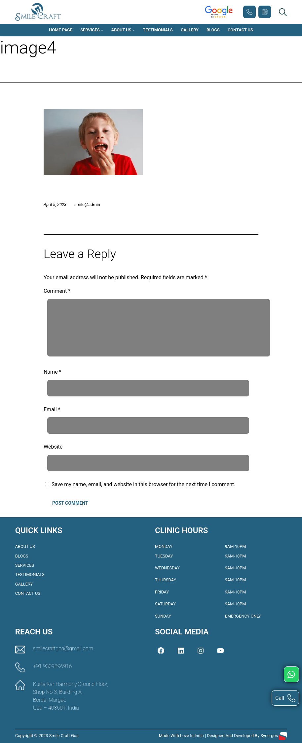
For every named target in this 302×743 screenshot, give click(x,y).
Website (53, 447)
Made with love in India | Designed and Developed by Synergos (219, 735)
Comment (57, 291)
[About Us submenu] (133, 30)
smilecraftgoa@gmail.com (63, 648)
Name (52, 372)
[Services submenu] (102, 30)
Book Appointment (265, 12)
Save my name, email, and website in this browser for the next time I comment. (144, 484)
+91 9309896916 (249, 12)
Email (52, 409)
